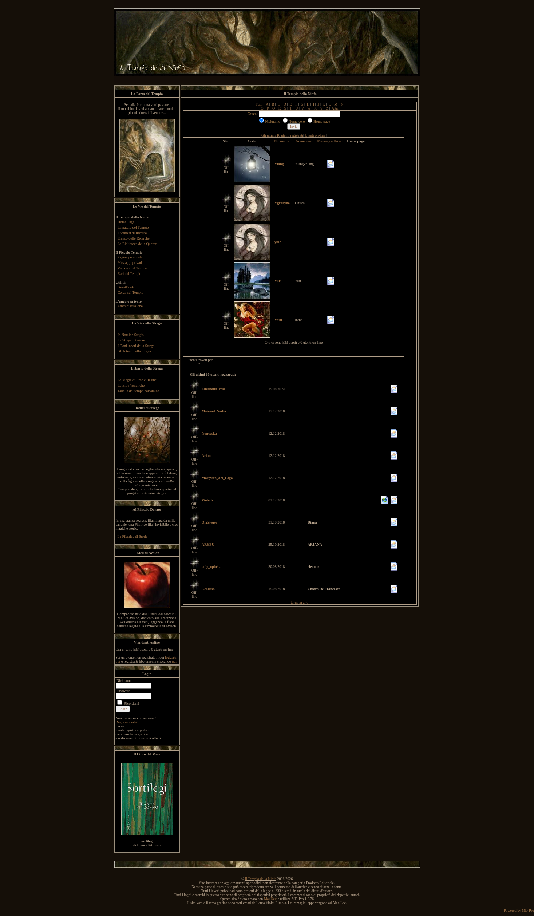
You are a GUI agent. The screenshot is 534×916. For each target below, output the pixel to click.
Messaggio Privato (331, 141)
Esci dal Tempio (129, 274)
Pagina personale (130, 257)
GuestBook (126, 287)
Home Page (126, 222)
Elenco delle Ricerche (134, 238)
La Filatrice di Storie (133, 536)
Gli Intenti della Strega (134, 351)
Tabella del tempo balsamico (138, 391)
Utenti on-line (315, 135)
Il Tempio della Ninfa (260, 879)
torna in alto (299, 602)
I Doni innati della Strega (136, 346)
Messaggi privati (130, 263)
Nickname (281, 141)
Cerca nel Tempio (130, 293)
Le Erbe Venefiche (131, 385)
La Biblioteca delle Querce (137, 244)
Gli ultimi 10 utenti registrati (282, 135)
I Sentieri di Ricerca (132, 233)
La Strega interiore (131, 340)
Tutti (259, 104)
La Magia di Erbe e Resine (137, 380)
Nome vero (304, 141)
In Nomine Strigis (131, 335)
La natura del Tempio (133, 227)
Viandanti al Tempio (132, 268)
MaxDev (270, 899)
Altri (335, 108)
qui (174, 661)
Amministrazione (129, 306)
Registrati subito (128, 722)
